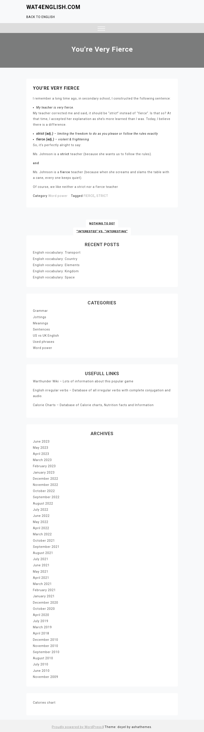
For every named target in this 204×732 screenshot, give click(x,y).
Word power (57, 196)
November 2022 (45, 484)
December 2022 (45, 478)
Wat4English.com (53, 7)
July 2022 (40, 508)
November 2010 (45, 644)
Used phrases (43, 341)
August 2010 (43, 656)
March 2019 (42, 625)
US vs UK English (46, 335)
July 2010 (40, 662)
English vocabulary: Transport (56, 252)
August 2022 (43, 502)
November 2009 (45, 674)
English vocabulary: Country (55, 258)
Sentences (41, 329)
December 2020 (45, 601)
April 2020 (41, 613)
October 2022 (43, 490)
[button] (101, 29)
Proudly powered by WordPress (77, 725)
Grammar (40, 310)
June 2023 (41, 441)
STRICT (102, 196)
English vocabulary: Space (53, 277)
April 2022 (41, 527)
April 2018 (41, 631)
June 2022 (41, 514)
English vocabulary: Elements (56, 265)
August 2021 (43, 551)
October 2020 (43, 607)
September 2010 (46, 650)
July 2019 (40, 619)
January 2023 (44, 471)
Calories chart (44, 700)
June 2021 (41, 564)
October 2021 (43, 539)
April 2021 (41, 576)
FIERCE (88, 196)
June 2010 (41, 668)
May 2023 (40, 447)
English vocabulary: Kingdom (55, 271)
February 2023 (44, 465)
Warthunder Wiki (46, 380)
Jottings (39, 316)
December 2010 (45, 637)
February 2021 (44, 588)
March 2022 (42, 533)
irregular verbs (109, 389)
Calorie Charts (44, 404)
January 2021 (44, 594)
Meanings (40, 323)
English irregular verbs (51, 389)
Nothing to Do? (102, 223)
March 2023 (42, 459)
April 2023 (41, 453)
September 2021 (46, 545)
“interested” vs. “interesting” (102, 231)
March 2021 (42, 582)
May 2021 (40, 570)
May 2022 (40, 521)
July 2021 (40, 557)
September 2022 (46, 496)
